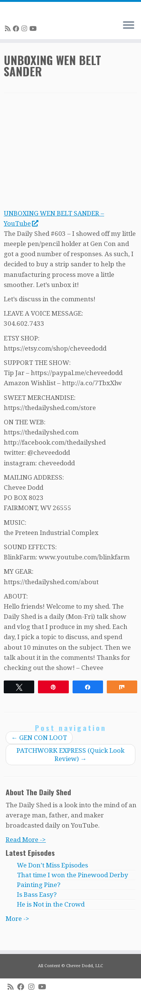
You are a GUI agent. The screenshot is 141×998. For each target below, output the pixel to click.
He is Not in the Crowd (51, 904)
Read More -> (26, 839)
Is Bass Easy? (37, 894)
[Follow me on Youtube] (34, 28)
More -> (17, 918)
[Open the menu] (128, 25)
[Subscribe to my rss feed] (9, 28)
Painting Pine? (39, 885)
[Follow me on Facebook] (17, 28)
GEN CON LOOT (39, 737)
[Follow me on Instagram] (25, 28)
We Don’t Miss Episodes (52, 865)
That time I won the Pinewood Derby (72, 875)
